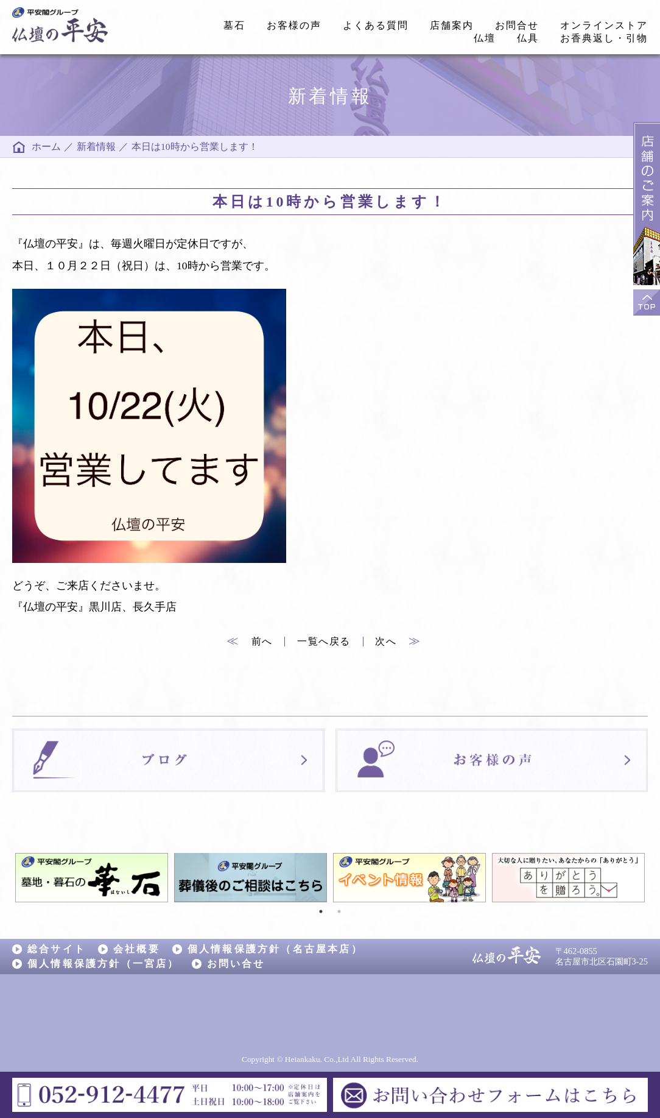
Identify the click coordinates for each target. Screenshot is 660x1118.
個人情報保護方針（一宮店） (103, 963)
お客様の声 (294, 25)
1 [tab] (321, 911)
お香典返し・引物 (604, 38)
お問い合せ (236, 963)
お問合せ (517, 25)
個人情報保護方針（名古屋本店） (275, 949)
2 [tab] (339, 911)
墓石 (234, 25)
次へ (398, 641)
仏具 (528, 38)
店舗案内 (452, 25)
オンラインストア (604, 25)
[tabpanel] (91, 877)
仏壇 (485, 38)
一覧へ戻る (324, 641)
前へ (249, 641)
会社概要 (136, 949)
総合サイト (56, 949)
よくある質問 (376, 25)
